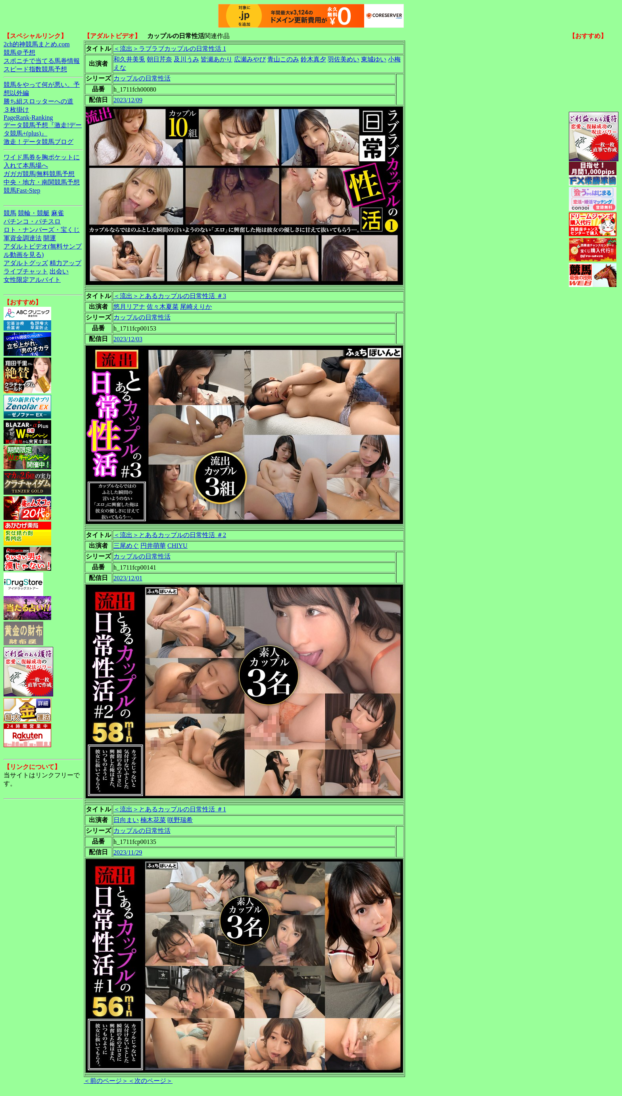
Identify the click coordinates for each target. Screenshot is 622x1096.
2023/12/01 (127, 578)
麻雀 (57, 213)
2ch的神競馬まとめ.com (37, 44)
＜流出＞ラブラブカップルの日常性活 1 (169, 48)
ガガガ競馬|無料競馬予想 (39, 173)
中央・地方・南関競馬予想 (42, 182)
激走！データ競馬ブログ (38, 141)
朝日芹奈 (159, 59)
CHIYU (177, 545)
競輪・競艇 (34, 213)
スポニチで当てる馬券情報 (42, 60)
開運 (49, 238)
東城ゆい (373, 59)
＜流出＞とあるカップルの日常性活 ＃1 (169, 809)
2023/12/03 (127, 339)
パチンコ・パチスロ (32, 221)
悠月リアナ (129, 306)
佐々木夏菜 (163, 306)
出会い (59, 271)
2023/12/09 (127, 100)
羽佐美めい (343, 59)
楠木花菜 (153, 820)
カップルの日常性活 (142, 78)
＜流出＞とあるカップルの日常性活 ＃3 (169, 296)
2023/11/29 (127, 852)
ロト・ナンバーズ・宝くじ (42, 229)
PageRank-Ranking (28, 117)
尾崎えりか (196, 306)
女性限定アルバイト (32, 279)
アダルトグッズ (26, 263)
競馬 (10, 213)
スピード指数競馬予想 (35, 69)
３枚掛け (16, 109)
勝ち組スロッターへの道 (38, 101)
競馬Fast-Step (22, 190)
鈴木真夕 (313, 59)
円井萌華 (153, 545)
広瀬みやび (250, 59)
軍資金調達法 (23, 238)
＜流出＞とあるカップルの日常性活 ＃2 (169, 535)
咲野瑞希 (180, 820)
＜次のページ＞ (150, 1080)
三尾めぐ (126, 545)
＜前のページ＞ (106, 1080)
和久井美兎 (129, 59)
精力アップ (65, 263)
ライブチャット (26, 271)
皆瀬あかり (216, 59)
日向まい (126, 820)
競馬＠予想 (19, 52)
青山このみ (283, 59)
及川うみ (186, 59)
